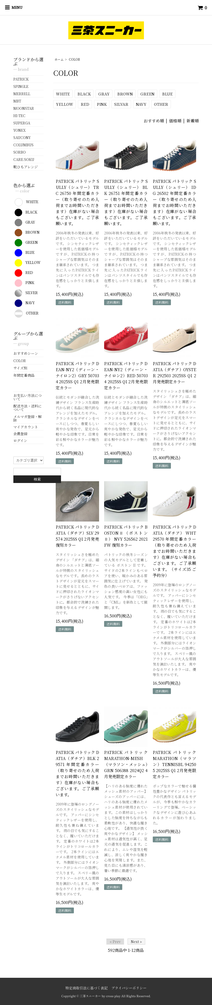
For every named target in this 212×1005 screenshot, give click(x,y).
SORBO (19, 152)
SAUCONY (22, 137)
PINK (102, 104)
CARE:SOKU (23, 159)
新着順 (193, 121)
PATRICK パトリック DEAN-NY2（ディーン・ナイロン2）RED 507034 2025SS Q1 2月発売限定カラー (126, 376)
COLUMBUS (23, 145)
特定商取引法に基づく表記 (86, 987)
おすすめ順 (154, 121)
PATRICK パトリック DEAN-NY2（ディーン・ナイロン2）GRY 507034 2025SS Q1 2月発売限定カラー (77, 376)
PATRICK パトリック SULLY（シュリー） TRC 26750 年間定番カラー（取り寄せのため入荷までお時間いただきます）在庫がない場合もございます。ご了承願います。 (77, 202)
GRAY (104, 93)
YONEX (19, 130)
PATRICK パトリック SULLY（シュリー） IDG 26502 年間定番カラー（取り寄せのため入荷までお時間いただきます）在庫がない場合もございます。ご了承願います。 (174, 202)
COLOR (74, 59)
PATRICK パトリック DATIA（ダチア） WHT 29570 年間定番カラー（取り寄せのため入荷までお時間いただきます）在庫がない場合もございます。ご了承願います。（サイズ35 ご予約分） (174, 551)
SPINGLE (20, 86)
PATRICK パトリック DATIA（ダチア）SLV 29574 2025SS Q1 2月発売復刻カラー (77, 536)
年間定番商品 (24, 375)
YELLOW (64, 104)
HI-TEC (19, 115)
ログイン (20, 440)
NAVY (141, 104)
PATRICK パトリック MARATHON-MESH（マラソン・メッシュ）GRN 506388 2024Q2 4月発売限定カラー (126, 764)
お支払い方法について (27, 397)
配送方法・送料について (27, 407)
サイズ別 (20, 368)
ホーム (59, 59)
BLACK (84, 93)
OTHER (161, 104)
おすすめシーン (25, 353)
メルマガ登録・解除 (27, 418)
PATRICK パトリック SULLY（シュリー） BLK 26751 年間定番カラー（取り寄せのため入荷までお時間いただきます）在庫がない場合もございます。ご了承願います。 (126, 202)
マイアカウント (25, 427)
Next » (136, 941)
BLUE (167, 93)
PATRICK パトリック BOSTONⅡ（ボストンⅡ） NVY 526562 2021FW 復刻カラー (126, 536)
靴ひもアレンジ (25, 166)
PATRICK (21, 79)
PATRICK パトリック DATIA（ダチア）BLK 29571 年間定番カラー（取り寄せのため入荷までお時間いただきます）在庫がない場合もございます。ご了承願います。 (77, 773)
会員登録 (20, 433)
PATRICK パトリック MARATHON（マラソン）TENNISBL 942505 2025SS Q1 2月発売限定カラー (174, 764)
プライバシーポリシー (129, 987)
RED (85, 104)
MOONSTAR (23, 108)
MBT (17, 101)
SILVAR (121, 104)
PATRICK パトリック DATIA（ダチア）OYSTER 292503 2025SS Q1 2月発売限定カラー (174, 373)
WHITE (63, 93)
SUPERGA (21, 123)
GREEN (147, 93)
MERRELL (21, 93)
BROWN (125, 93)
